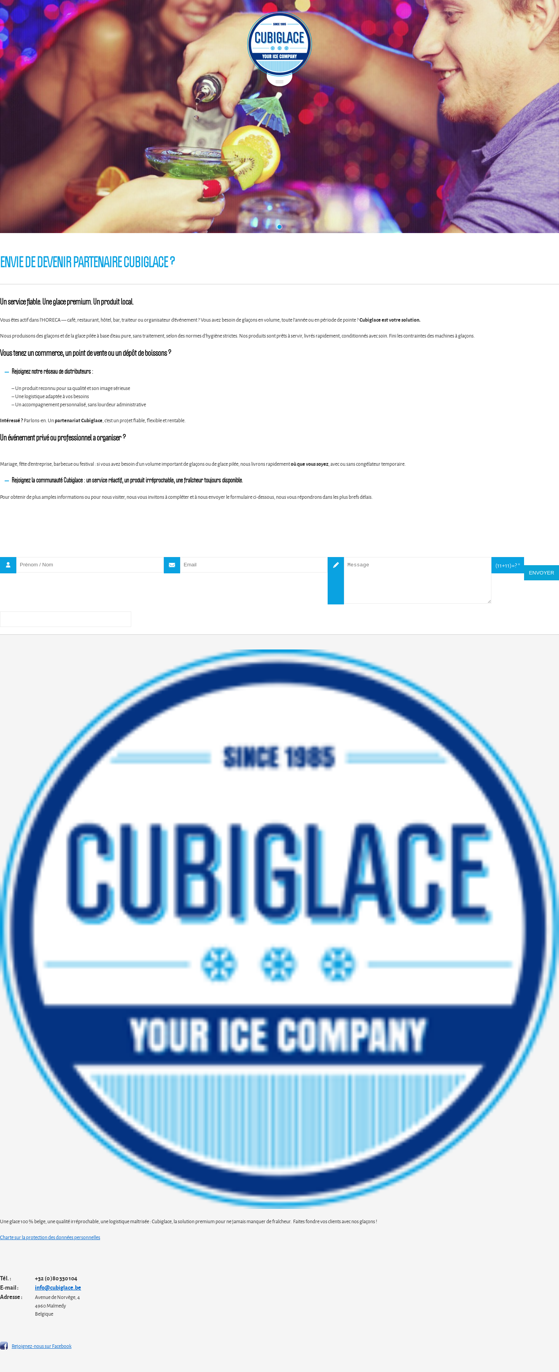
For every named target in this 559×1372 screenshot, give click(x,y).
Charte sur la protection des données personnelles (50, 1237)
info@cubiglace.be (58, 1287)
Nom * (8, 565)
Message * (336, 580)
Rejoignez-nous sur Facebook (41, 1345)
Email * (172, 565)
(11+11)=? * (507, 565)
